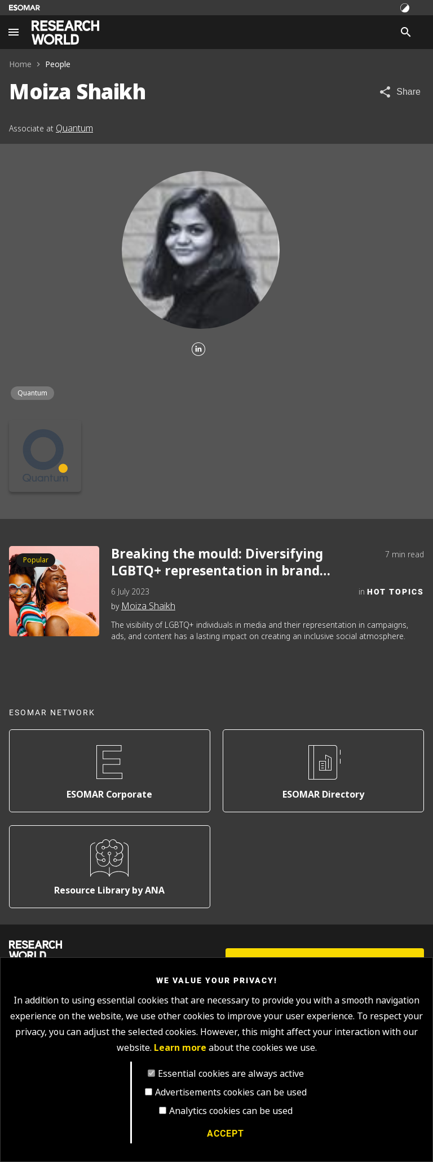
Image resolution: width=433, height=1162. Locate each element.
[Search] (406, 32)
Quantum (74, 128)
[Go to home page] (65, 32)
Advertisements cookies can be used (231, 1092)
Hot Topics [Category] (395, 591)
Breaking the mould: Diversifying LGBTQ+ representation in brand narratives (217, 562)
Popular (35, 560)
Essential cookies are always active (231, 1073)
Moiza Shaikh (148, 606)
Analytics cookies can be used (231, 1110)
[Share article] (399, 92)
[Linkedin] (198, 350)
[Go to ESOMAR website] (24, 8)
